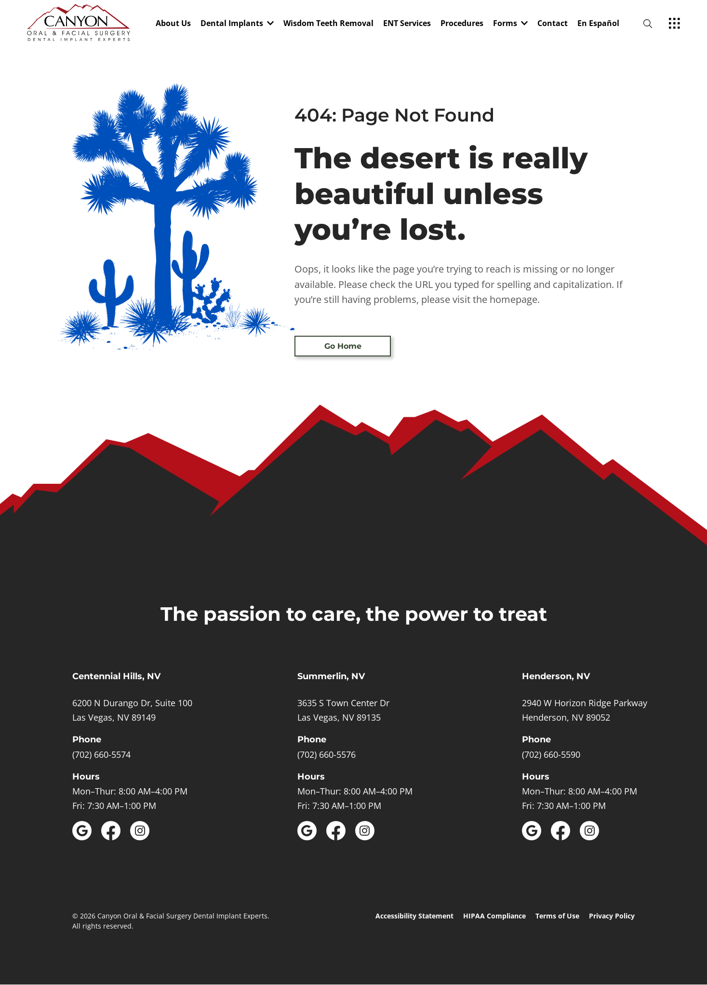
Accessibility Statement (414, 915)
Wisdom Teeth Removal (328, 23)
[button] (237, 24)
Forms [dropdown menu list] (510, 23)
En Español (598, 23)
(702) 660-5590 (551, 754)
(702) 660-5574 (101, 754)
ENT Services (407, 23)
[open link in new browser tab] (82, 830)
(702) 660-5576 (326, 754)
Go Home (342, 346)
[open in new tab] (132, 710)
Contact (552, 23)
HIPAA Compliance (494, 915)
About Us (173, 23)
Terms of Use (557, 915)
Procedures (461, 23)
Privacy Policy (612, 915)
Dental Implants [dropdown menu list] (237, 23)
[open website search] (655, 23)
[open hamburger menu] (674, 24)
